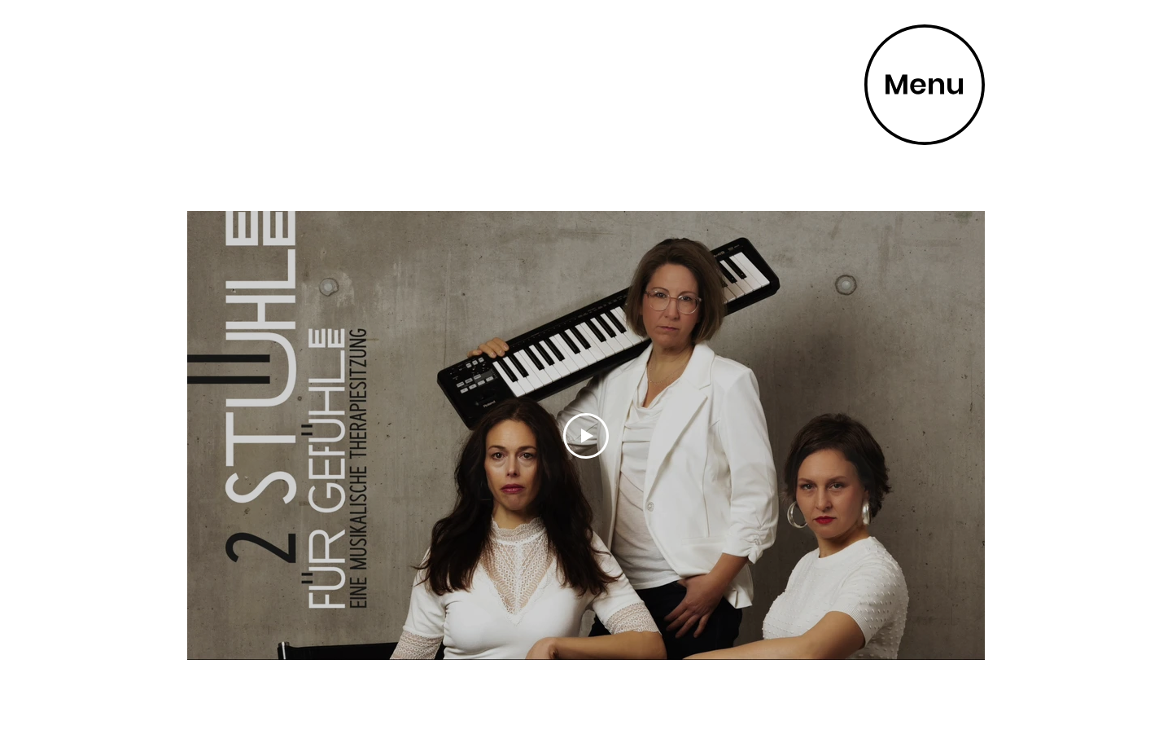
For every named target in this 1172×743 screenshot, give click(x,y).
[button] (924, 84)
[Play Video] (586, 436)
